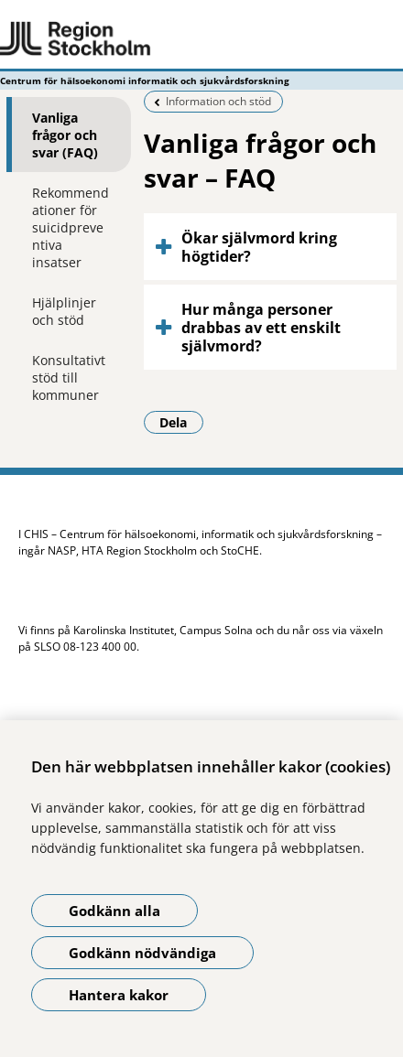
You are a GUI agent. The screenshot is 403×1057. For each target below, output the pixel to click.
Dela (181, 422)
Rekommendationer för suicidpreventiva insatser (70, 227)
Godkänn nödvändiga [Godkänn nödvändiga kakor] (142, 953)
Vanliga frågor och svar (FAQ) (65, 135)
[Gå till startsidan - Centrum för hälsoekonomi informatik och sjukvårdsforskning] (201, 39)
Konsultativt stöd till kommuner (68, 377)
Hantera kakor (119, 995)
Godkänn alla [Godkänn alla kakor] (114, 910)
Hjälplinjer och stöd (64, 311)
